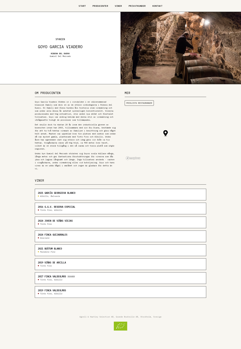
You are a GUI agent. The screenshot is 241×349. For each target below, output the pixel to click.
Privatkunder (137, 6)
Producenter (100, 6)
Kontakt (157, 6)
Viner (118, 6)
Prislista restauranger (139, 103)
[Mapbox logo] (133, 158)
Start (82, 6)
